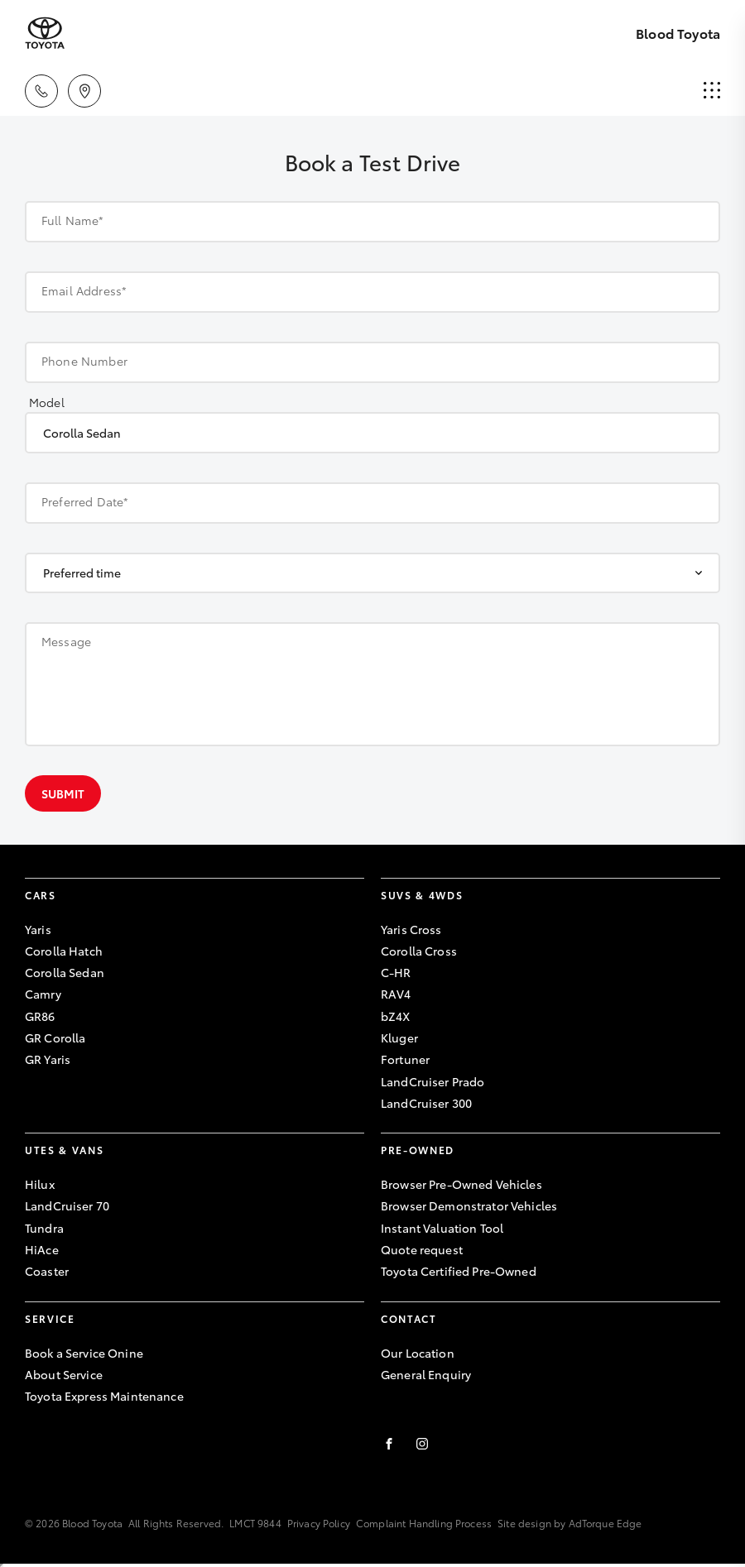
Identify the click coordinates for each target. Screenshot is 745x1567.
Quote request (422, 1249)
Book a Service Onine (84, 1352)
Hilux (40, 1184)
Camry (43, 993)
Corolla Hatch (64, 950)
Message (66, 641)
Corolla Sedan (64, 972)
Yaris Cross (411, 929)
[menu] (712, 91)
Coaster (47, 1271)
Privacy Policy (318, 1523)
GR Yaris (47, 1059)
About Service (64, 1374)
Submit (62, 793)
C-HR (396, 972)
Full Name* (72, 220)
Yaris (38, 929)
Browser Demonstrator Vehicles (469, 1205)
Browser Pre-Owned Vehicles (461, 1184)
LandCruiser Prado (432, 1081)
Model (47, 402)
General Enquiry (426, 1374)
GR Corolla (55, 1037)
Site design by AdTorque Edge (569, 1523)
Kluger (399, 1037)
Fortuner (405, 1059)
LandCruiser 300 (426, 1103)
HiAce (42, 1249)
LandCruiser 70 (67, 1205)
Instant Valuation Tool (442, 1228)
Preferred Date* (84, 501)
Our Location (417, 1352)
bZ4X (396, 1016)
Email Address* (84, 290)
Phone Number (84, 360)
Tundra (44, 1228)
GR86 (40, 1016)
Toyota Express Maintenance (104, 1395)
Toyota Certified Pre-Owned (458, 1271)
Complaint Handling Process (424, 1523)
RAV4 (396, 993)
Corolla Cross (419, 950)
